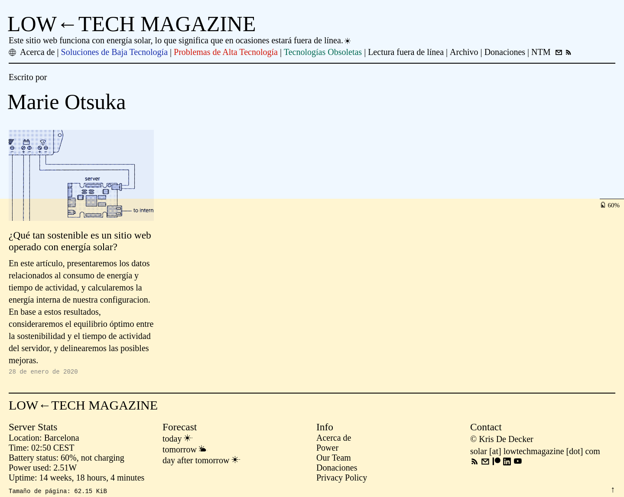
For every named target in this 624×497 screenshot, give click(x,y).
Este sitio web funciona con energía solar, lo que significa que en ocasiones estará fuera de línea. (180, 40)
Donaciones (336, 469)
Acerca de (333, 439)
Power (327, 449)
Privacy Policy (341, 479)
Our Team (333, 459)
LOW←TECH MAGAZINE (131, 24)
